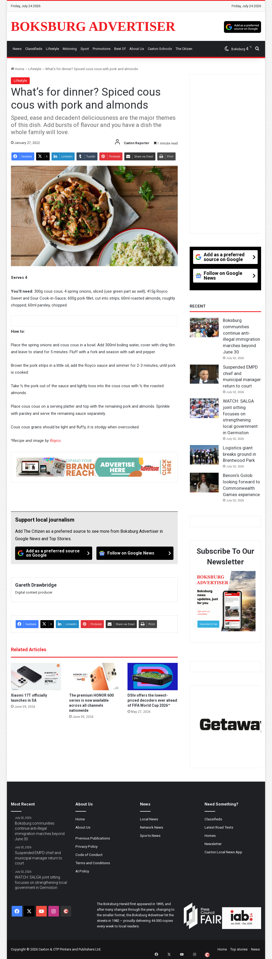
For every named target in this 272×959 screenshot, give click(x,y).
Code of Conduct (89, 855)
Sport (84, 49)
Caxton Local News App (223, 852)
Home (17, 69)
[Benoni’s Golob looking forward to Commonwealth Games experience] (204, 482)
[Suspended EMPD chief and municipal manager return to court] (204, 374)
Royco (55, 440)
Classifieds (33, 49)
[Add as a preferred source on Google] (242, 26)
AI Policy (82, 871)
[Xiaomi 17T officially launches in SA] (36, 676)
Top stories (239, 949)
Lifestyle (52, 49)
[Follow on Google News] (134, 553)
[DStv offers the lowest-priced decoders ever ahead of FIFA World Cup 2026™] (153, 676)
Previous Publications (92, 838)
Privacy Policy (86, 846)
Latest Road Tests (219, 827)
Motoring (70, 49)
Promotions (101, 49)
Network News (151, 827)
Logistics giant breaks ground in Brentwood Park (239, 454)
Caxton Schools (160, 49)
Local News (149, 819)
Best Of (120, 49)
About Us (136, 49)
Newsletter (213, 844)
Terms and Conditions (92, 863)
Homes (210, 835)
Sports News (150, 835)
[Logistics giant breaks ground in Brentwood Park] (204, 455)
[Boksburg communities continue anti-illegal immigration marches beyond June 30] (204, 327)
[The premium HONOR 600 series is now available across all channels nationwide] (94, 676)
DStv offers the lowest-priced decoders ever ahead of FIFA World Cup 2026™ (152, 700)
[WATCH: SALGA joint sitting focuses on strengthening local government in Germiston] (204, 408)
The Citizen (184, 49)
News (17, 49)
